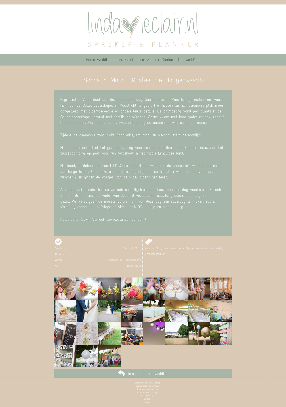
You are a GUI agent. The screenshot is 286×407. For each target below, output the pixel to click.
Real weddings (147, 395)
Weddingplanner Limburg (147, 385)
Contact (147, 398)
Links (147, 402)
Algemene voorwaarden (147, 389)
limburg (149, 253)
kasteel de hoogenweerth (206, 248)
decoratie (183, 248)
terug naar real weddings (148, 373)
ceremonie (169, 248)
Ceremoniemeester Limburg (147, 382)
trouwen (160, 253)
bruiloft (157, 248)
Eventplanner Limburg (147, 392)
